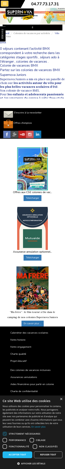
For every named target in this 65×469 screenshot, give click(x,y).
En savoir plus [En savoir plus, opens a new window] (38, 426)
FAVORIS (2, 34)
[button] (32, 463)
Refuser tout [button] (48, 454)
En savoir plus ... (32, 323)
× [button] (61, 399)
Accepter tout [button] (17, 454)
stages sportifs (27, 57)
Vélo (57, 33)
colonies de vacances (31, 61)
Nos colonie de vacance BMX (19, 90)
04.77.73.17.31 (45, 4)
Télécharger (32, 198)
